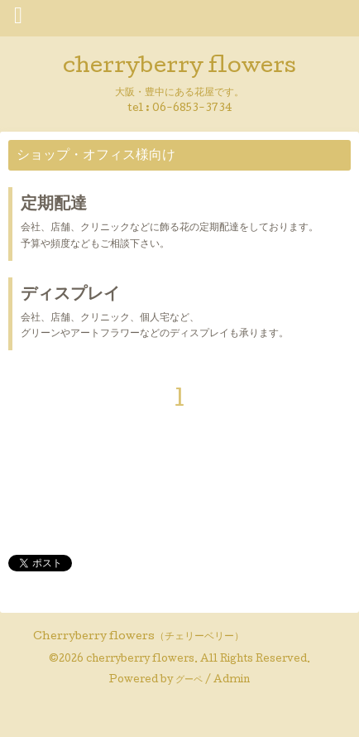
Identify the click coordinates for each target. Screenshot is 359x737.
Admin (231, 681)
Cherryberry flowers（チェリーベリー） (138, 637)
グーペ (189, 681)
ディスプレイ (70, 296)
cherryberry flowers (179, 67)
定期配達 (54, 205)
